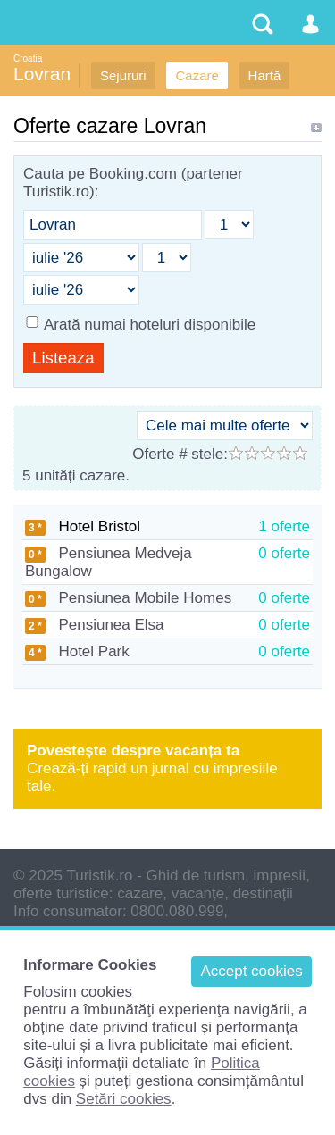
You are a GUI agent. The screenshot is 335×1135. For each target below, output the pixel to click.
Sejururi (123, 75)
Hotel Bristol (82, 526)
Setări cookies (124, 1098)
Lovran (42, 73)
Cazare (196, 75)
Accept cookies (251, 971)
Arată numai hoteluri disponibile (149, 324)
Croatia (27, 58)
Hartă (264, 75)
